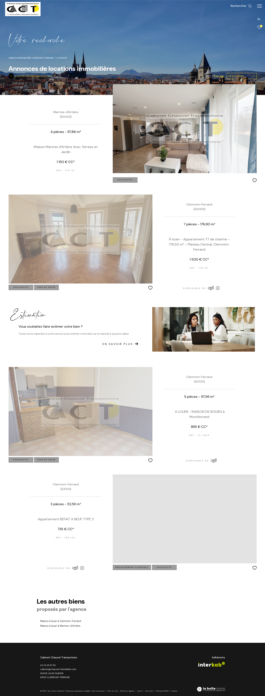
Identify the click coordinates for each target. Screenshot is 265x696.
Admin (140, 691)
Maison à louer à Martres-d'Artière (60, 626)
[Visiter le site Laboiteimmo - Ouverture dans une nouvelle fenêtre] (211, 689)
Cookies (174, 691)
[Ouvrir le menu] (259, 6)
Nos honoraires (98, 691)
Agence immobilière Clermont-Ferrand (31, 58)
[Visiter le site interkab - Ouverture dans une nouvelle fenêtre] (211, 664)
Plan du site (112, 691)
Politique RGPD (162, 691)
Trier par (218, 76)
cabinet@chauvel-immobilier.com (58, 669)
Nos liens (149, 691)
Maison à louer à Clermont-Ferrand (60, 621)
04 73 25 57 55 (48, 665)
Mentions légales (127, 691)
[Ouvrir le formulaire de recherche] (241, 6)
